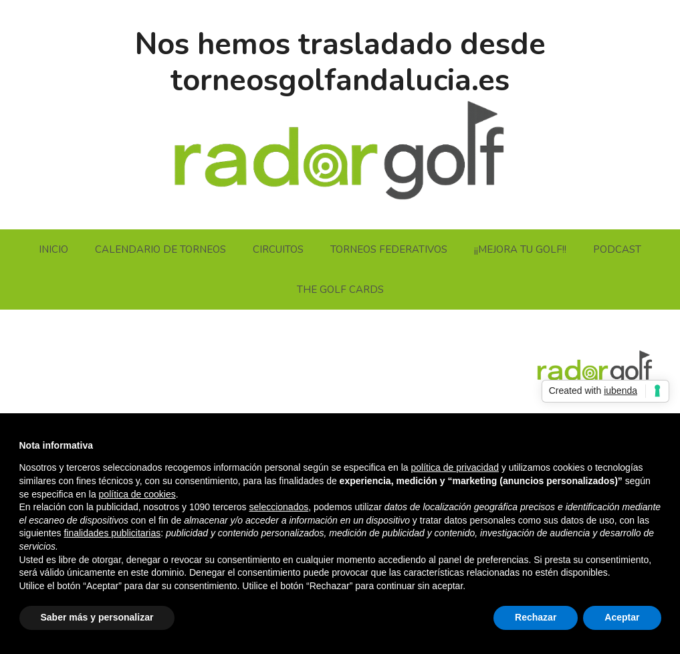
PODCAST (617, 249)
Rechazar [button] (535, 617)
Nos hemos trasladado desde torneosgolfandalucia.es (340, 62)
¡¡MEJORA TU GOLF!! (520, 249)
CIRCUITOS (278, 249)
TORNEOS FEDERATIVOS (388, 249)
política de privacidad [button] (455, 467)
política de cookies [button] (137, 494)
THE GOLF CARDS (340, 289)
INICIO (53, 249)
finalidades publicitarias (112, 533)
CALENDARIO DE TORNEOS (160, 249)
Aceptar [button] (621, 617)
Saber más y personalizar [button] (97, 617)
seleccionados (278, 507)
